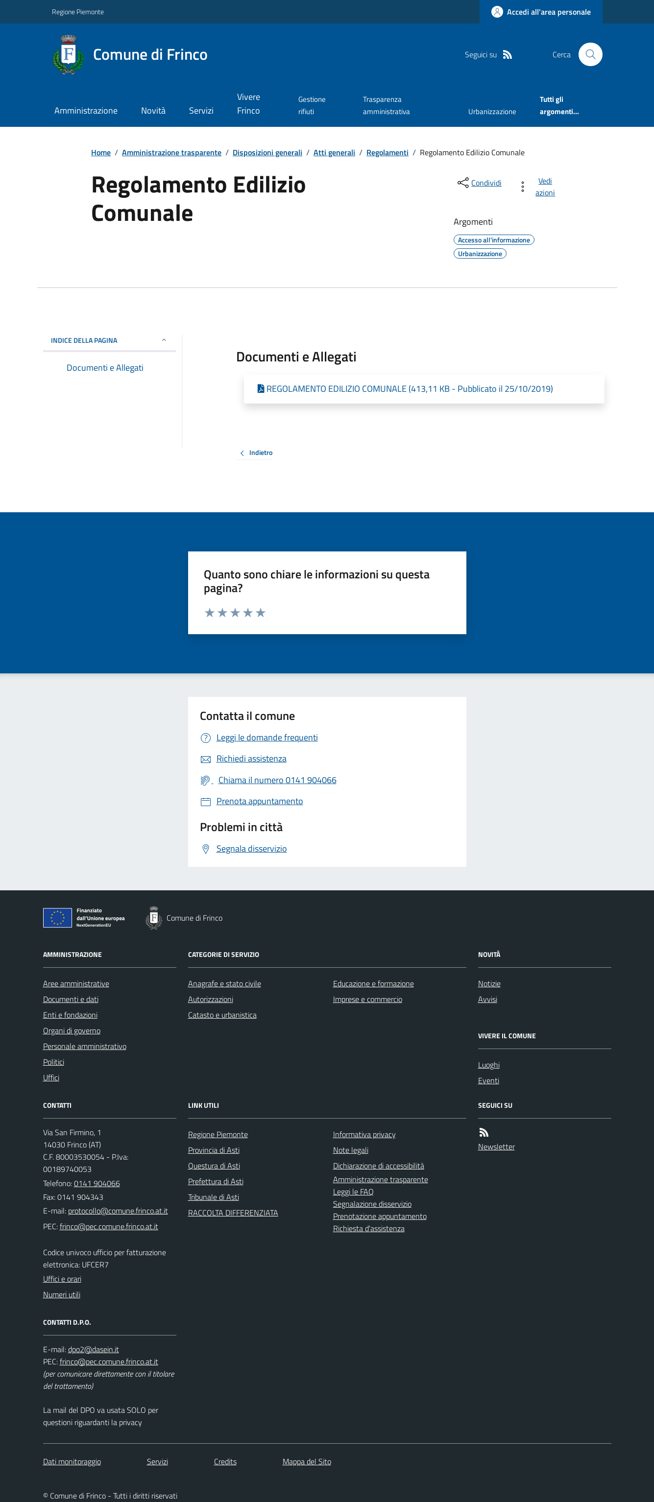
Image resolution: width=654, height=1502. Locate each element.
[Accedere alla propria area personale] (541, 12)
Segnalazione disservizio (372, 1204)
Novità (153, 110)
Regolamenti (387, 152)
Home (101, 152)
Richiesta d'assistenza (369, 1228)
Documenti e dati (70, 999)
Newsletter (496, 1146)
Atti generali (334, 152)
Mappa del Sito (307, 1461)
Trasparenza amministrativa (386, 105)
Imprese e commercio (367, 999)
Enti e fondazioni (70, 1015)
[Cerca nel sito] (586, 54)
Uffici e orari (62, 1279)
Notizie (489, 983)
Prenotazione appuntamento (380, 1216)
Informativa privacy (364, 1134)
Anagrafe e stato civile (224, 983)
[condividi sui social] (479, 183)
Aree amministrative (76, 983)
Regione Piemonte (78, 11)
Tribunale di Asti (213, 1197)
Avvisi (487, 999)
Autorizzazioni (210, 999)
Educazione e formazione (373, 983)
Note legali (350, 1150)
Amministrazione (86, 110)
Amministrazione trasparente (171, 152)
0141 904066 (97, 1183)
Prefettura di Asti (215, 1181)
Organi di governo (71, 1030)
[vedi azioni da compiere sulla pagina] (538, 186)
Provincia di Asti (214, 1150)
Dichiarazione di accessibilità (378, 1165)
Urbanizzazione (492, 111)
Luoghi (489, 1065)
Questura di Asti (214, 1165)
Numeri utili (61, 1294)
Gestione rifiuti (312, 105)
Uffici (51, 1077)
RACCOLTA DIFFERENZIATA (233, 1212)
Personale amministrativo (84, 1046)
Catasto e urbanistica (222, 1015)
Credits (225, 1461)
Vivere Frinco (248, 103)
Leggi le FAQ (353, 1191)
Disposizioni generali (267, 152)
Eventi (488, 1080)
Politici (53, 1062)
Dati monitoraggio (72, 1461)
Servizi (201, 110)
